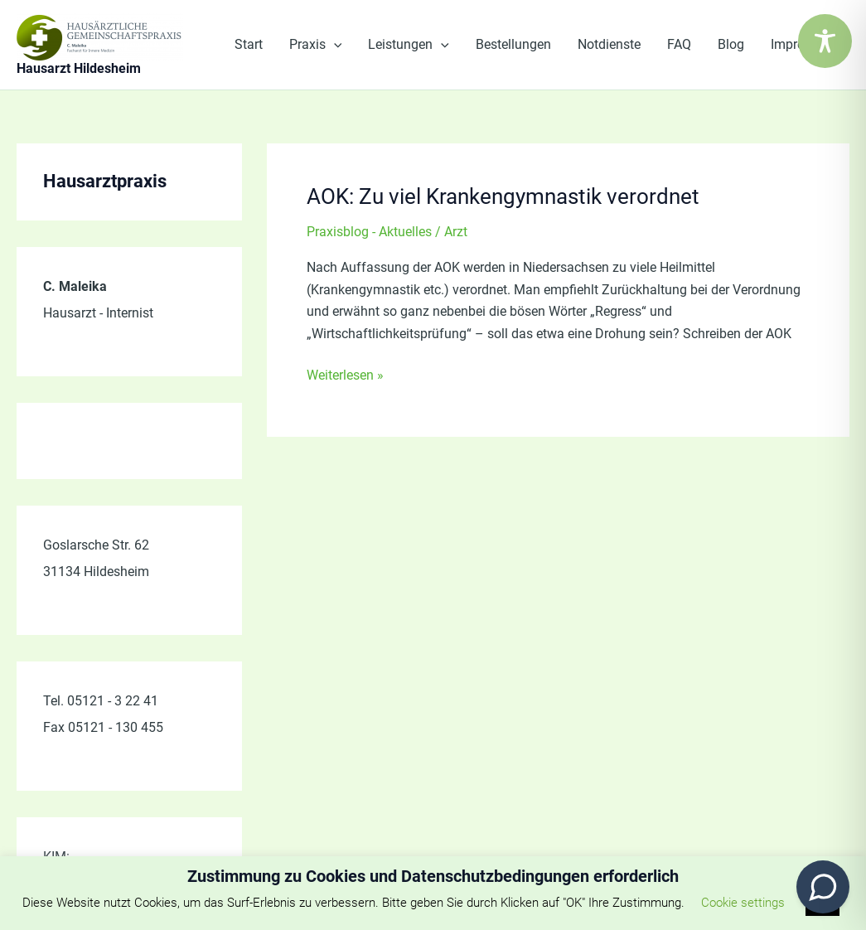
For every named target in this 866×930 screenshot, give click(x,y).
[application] (334, 45)
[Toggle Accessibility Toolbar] (825, 41)
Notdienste (609, 44)
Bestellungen (513, 44)
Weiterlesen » (345, 374)
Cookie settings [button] (743, 902)
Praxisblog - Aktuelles (369, 232)
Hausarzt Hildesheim (79, 68)
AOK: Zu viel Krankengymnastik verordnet (503, 196)
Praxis (315, 45)
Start (249, 44)
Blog (731, 44)
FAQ (679, 44)
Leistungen (408, 45)
